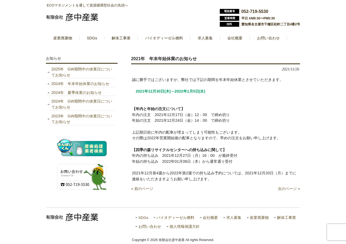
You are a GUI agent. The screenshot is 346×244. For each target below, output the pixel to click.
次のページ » (289, 189)
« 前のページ (142, 189)
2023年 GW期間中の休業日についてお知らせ (81, 119)
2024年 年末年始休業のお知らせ (80, 84)
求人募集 (233, 218)
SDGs (143, 218)
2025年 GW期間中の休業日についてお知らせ (81, 72)
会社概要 (210, 218)
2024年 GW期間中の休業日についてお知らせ (81, 104)
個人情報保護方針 (184, 227)
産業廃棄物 (259, 218)
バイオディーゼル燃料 (175, 218)
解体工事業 (286, 218)
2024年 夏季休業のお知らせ (76, 92)
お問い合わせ (149, 227)
